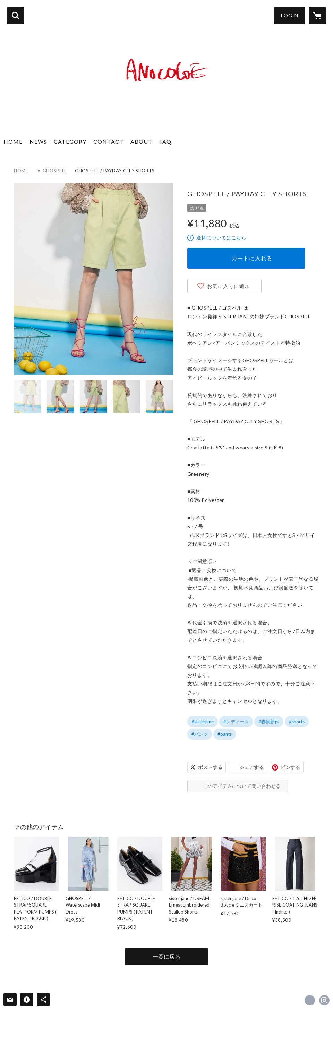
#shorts (297, 721)
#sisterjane (202, 721)
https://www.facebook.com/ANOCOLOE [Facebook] (310, 1000)
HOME (13, 141)
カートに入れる (252, 258)
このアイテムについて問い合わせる (242, 786)
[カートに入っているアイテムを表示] (317, 15)
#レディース (236, 721)
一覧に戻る (166, 956)
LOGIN (289, 15)
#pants (224, 734)
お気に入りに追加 (228, 286)
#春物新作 (268, 721)
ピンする (290, 767)
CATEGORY (70, 141)
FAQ (165, 141)
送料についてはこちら (221, 238)
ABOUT (141, 141)
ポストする (210, 767)
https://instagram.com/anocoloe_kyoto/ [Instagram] (324, 1000)
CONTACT (108, 141)
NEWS (38, 141)
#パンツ (199, 734)
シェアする (251, 767)
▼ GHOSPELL (52, 171)
